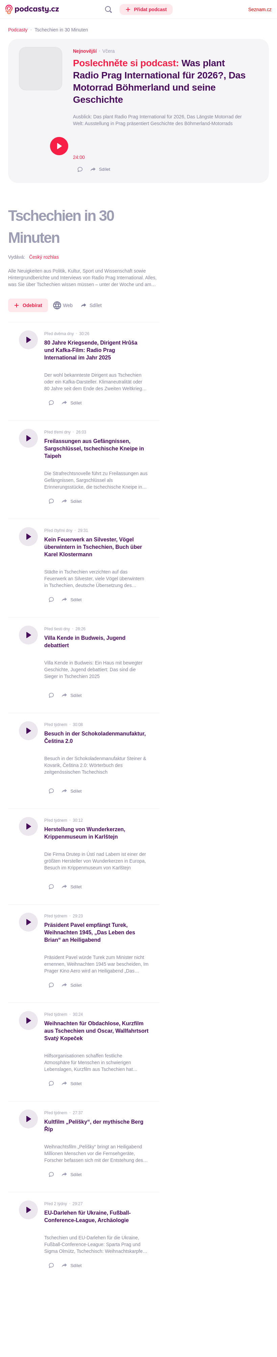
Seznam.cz (260, 9)
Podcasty (18, 29)
